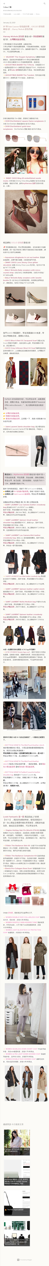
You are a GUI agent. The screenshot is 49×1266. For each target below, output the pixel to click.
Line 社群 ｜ (18, 14)
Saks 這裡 (15, 70)
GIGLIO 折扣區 (17, 242)
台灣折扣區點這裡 (12, 413)
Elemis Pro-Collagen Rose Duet (18, 868)
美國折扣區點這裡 (12, 416)
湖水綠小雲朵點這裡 (26, 767)
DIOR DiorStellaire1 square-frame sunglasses (24, 121)
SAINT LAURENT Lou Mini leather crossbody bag (22, 576)
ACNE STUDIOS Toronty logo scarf (17, 652)
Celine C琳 (7, 7)
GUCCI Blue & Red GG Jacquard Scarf (21, 341)
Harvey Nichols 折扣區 (13, 36)
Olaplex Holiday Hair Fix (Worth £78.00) (22, 830)
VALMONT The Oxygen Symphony (20, 57)
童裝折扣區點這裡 (13, 419)
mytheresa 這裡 (29, 183)
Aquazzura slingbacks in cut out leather (22, 257)
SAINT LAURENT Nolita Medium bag (21, 602)
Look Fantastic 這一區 (13, 817)
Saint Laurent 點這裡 (21, 494)
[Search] (44, 3)
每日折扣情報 (12, 1111)
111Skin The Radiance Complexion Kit (21, 856)
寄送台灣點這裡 (8, 512)
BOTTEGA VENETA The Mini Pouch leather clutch (24, 745)
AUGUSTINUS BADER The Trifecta (19, 65)
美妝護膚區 (38, 36)
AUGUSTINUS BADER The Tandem (19, 75)
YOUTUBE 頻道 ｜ (29, 14)
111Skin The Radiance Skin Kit (18, 846)
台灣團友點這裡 (16, 39)
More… (38, 14)
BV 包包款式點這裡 (21, 491)
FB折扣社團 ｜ (7, 14)
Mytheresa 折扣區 (21, 474)
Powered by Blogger (24, 1260)
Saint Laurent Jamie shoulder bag (20, 427)
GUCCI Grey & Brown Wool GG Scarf (20, 348)
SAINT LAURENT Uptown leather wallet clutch (25, 589)
